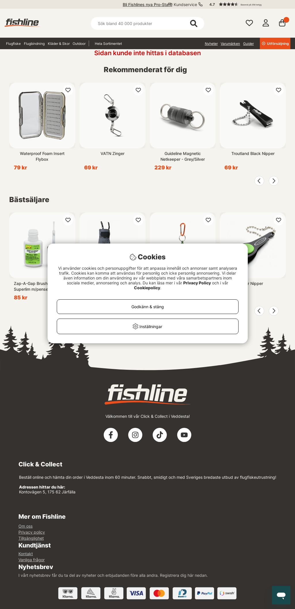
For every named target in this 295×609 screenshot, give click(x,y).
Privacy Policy (197, 282)
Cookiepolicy (147, 287)
